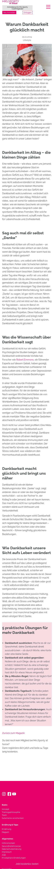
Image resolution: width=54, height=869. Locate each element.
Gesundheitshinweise (11, 846)
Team (4, 815)
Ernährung (6, 829)
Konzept (5, 809)
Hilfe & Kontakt (8, 843)
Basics (4, 805)
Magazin (5, 832)
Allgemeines (7, 839)
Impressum (7, 852)
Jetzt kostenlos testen (27, 864)
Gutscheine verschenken (13, 818)
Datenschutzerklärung (11, 849)
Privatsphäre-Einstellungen (14, 858)
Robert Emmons (25, 359)
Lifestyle (27, 40)
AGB (4, 855)
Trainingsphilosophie (11, 812)
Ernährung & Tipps (10, 825)
